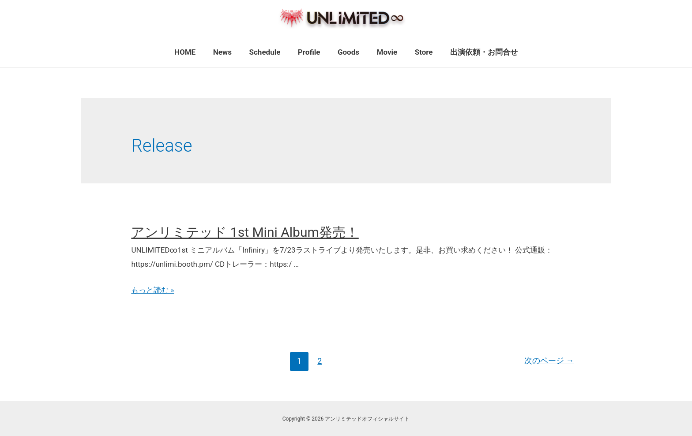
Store (418, 52)
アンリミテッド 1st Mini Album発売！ (244, 232)
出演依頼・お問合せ (475, 52)
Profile (310, 52)
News (228, 52)
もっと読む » (152, 290)
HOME (193, 52)
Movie (383, 52)
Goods (347, 52)
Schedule (268, 52)
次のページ (549, 360)
